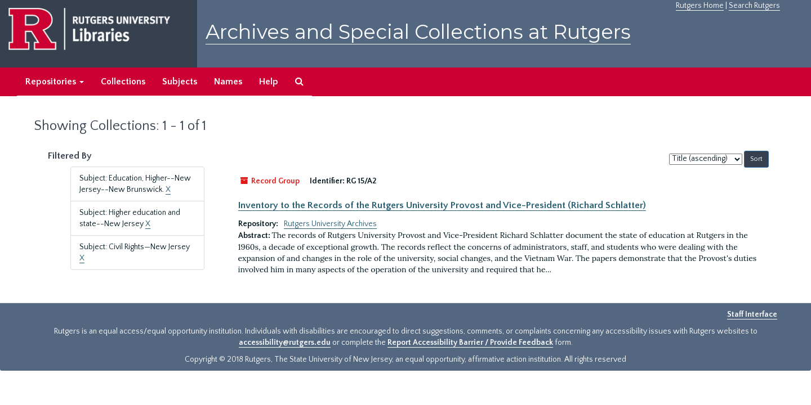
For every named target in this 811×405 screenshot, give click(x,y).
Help (268, 81)
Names (228, 81)
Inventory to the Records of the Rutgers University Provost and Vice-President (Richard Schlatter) (442, 205)
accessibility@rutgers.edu (285, 342)
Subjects (179, 81)
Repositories (54, 81)
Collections (123, 81)
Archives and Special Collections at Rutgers (418, 32)
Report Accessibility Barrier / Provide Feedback (470, 342)
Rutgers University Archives (330, 223)
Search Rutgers (754, 5)
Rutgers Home (700, 5)
